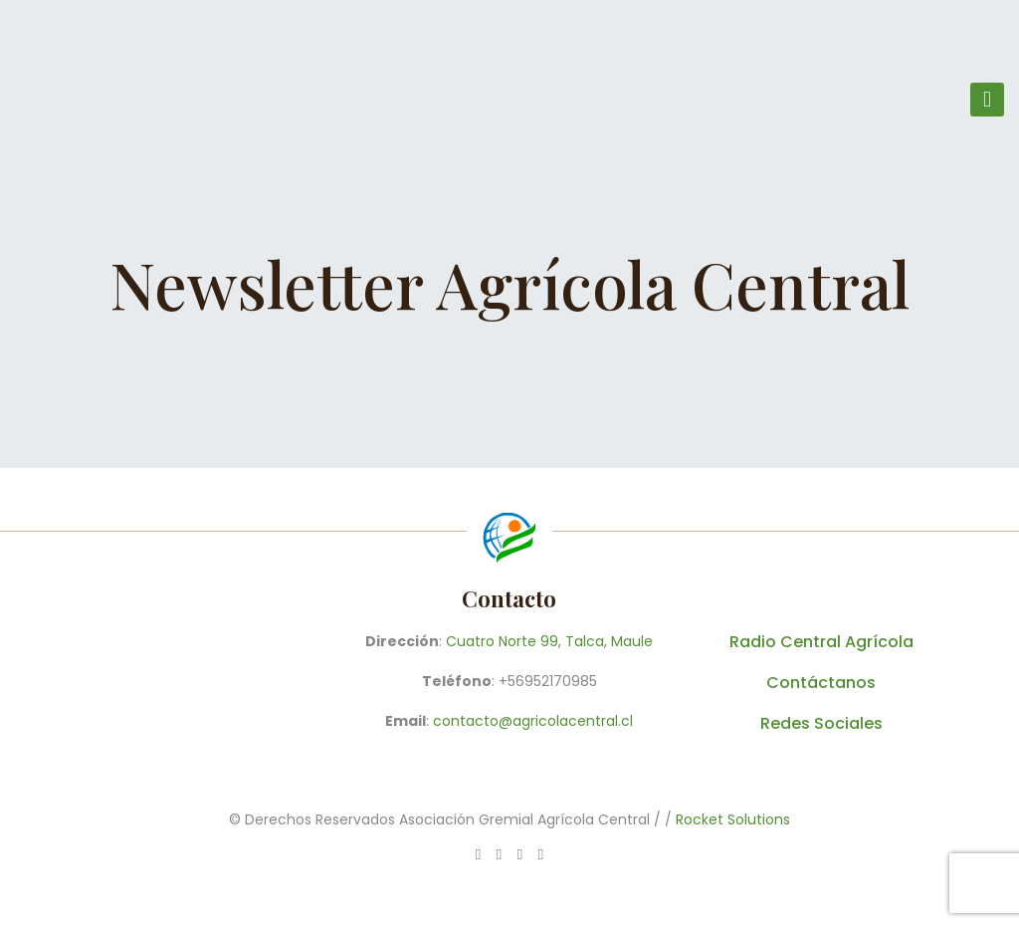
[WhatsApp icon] (478, 853)
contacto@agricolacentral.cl (533, 721)
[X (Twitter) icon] (519, 853)
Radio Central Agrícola (821, 641)
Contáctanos (821, 682)
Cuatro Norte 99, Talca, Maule (549, 641)
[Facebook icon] (499, 853)
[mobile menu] (987, 99)
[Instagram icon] (540, 853)
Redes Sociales (821, 723)
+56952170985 (548, 681)
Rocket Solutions (733, 819)
